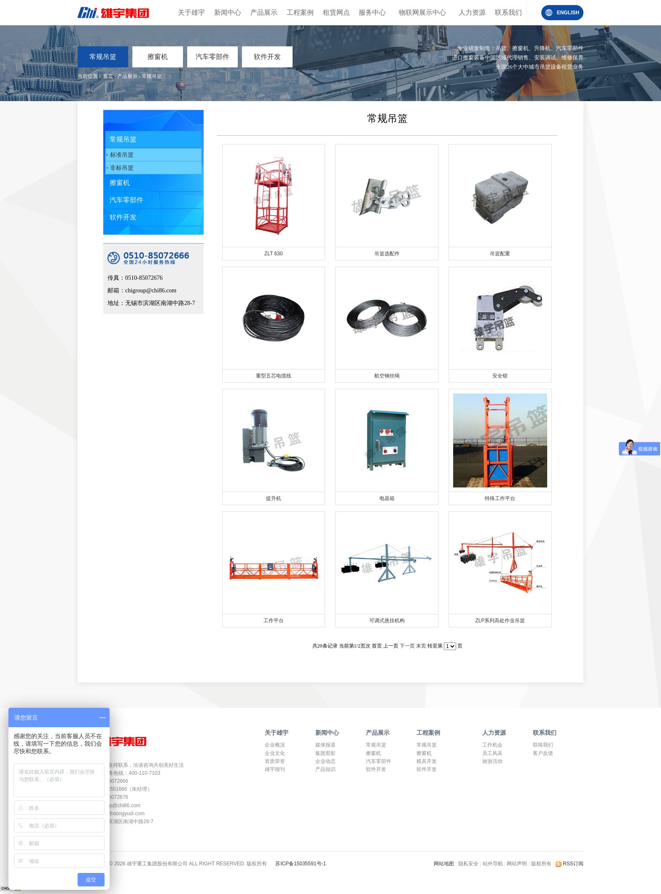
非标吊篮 (122, 167)
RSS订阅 (569, 864)
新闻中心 (227, 12)
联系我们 (508, 12)
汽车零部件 (212, 56)
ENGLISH (568, 13)
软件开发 (267, 56)
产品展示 (263, 12)
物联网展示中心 (422, 12)
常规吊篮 (102, 56)
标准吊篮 (122, 154)
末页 (421, 646)
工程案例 (300, 12)
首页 (108, 76)
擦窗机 (158, 56)
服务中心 (372, 12)
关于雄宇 (191, 12)
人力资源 (472, 12)
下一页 (407, 646)
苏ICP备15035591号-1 (300, 864)
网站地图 (444, 864)
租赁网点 (336, 12)
